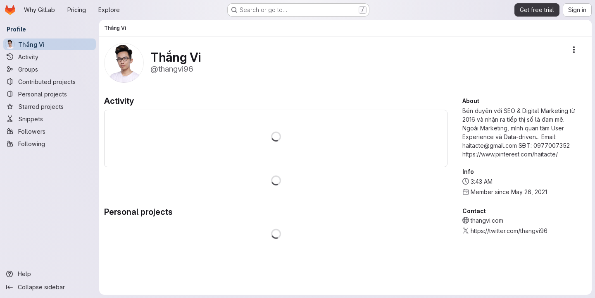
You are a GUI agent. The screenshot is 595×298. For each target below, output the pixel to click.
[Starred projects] (49, 106)
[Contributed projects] (49, 81)
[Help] (49, 274)
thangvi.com (487, 220)
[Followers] (49, 131)
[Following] (49, 143)
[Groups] (49, 69)
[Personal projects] (49, 94)
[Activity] (49, 56)
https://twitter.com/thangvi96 (509, 230)
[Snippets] (49, 119)
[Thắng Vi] (49, 44)
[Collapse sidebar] (49, 287)
